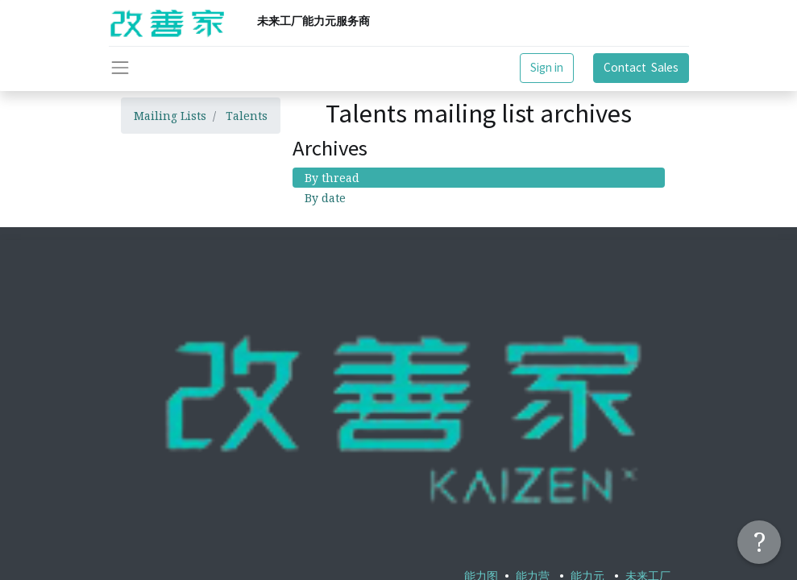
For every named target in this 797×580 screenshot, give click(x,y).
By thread (332, 177)
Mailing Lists (170, 115)
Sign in (546, 67)
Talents (247, 115)
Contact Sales (641, 67)
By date (325, 197)
